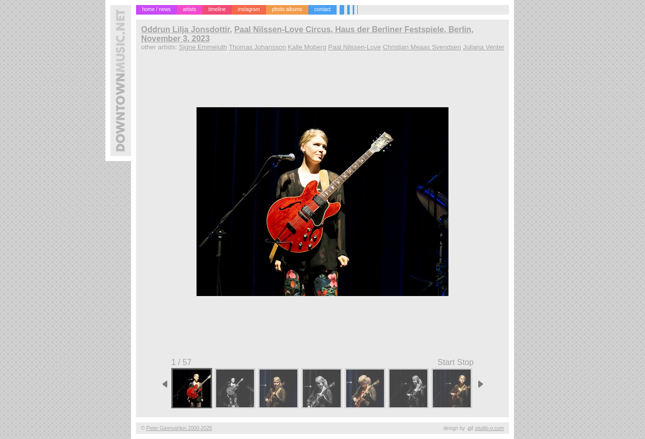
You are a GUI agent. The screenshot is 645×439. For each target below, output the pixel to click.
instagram (249, 9)
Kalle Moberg (307, 47)
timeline (216, 9)
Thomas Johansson (257, 47)
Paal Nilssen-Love (354, 47)
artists (190, 9)
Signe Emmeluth (203, 47)
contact (322, 9)
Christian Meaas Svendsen (422, 47)
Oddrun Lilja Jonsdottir (185, 29)
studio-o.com (489, 428)
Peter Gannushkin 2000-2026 (179, 428)
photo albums (287, 9)
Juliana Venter (483, 47)
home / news (156, 9)
